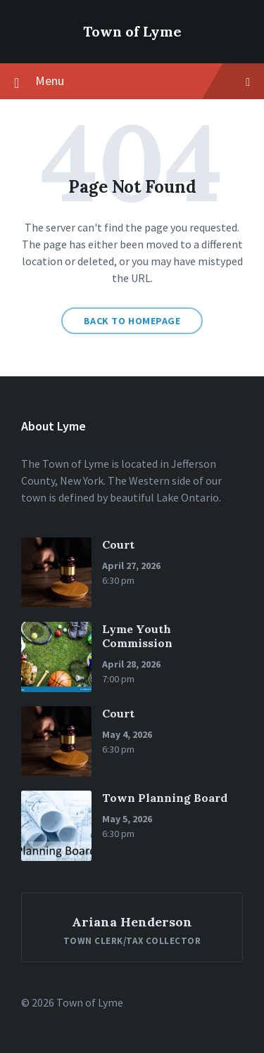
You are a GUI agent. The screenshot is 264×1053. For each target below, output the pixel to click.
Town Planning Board (164, 798)
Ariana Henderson (132, 922)
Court (118, 544)
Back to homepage (132, 320)
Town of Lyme (132, 31)
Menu (132, 81)
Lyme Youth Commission (137, 636)
